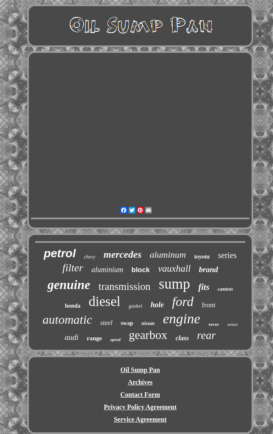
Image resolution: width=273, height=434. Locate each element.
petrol (60, 253)
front (208, 305)
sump (174, 284)
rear (206, 335)
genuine (68, 284)
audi (72, 337)
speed (115, 339)
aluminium (107, 270)
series (227, 255)
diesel (104, 301)
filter (72, 268)
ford (182, 301)
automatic (67, 319)
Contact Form (140, 394)
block (141, 270)
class (182, 338)
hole (157, 305)
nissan (148, 323)
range (94, 338)
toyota (202, 256)
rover (214, 324)
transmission (125, 286)
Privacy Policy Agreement (140, 406)
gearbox (148, 335)
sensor (232, 324)
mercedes (122, 254)
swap (127, 323)
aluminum (168, 254)
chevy (89, 257)
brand (208, 269)
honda (72, 306)
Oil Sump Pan (140, 369)
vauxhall (174, 268)
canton (225, 289)
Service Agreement (140, 419)
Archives (140, 382)
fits (203, 287)
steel (106, 322)
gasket (135, 306)
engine (181, 318)
